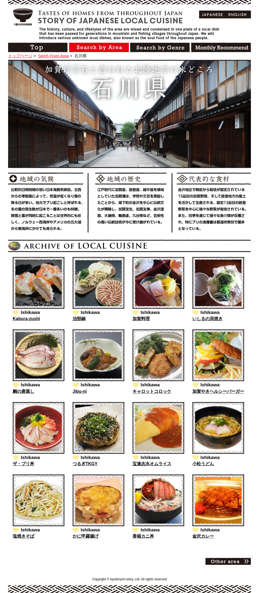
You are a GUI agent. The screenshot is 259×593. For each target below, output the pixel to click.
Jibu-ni (80, 391)
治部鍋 (79, 318)
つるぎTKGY (85, 463)
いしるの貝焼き (207, 318)
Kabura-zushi (26, 318)
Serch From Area (53, 55)
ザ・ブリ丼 (23, 463)
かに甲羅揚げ (85, 536)
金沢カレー (203, 536)
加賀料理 (141, 318)
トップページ (20, 55)
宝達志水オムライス (151, 463)
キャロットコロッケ (151, 391)
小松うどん (203, 463)
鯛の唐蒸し (23, 391)
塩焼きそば (23, 536)
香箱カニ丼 (143, 536)
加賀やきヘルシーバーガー (218, 391)
